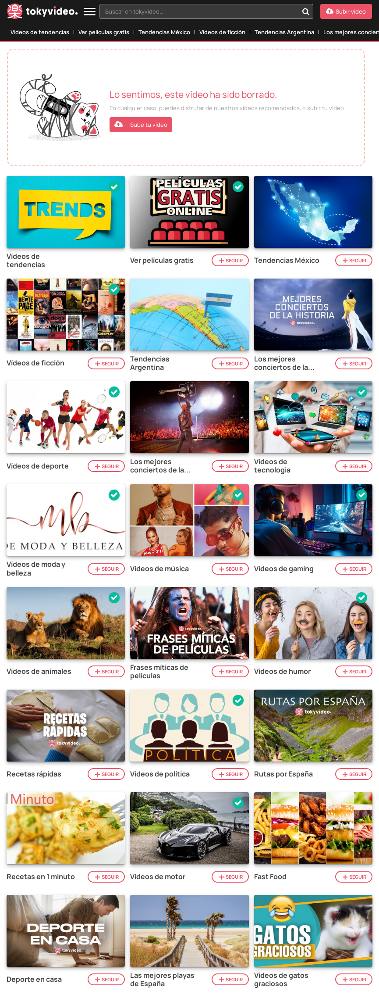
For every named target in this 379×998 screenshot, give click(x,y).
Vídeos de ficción (222, 32)
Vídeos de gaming (284, 569)
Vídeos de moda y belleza (36, 568)
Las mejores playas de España (162, 979)
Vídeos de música (159, 569)
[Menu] (89, 12)
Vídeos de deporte (38, 466)
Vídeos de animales (39, 671)
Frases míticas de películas (159, 671)
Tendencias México (164, 32)
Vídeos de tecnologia (272, 466)
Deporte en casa (34, 979)
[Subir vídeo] (346, 11)
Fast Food (270, 877)
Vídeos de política (160, 774)
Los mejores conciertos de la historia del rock (157, 466)
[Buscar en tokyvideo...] (305, 11)
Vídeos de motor (157, 877)
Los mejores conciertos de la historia (281, 363)
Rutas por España (283, 774)
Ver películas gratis (103, 32)
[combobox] (206, 11)
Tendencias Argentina (284, 32)
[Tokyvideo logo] (42, 13)
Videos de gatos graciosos (281, 979)
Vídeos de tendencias (40, 32)
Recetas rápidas (34, 774)
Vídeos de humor (282, 671)
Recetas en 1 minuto (41, 877)
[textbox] (199, 11)
